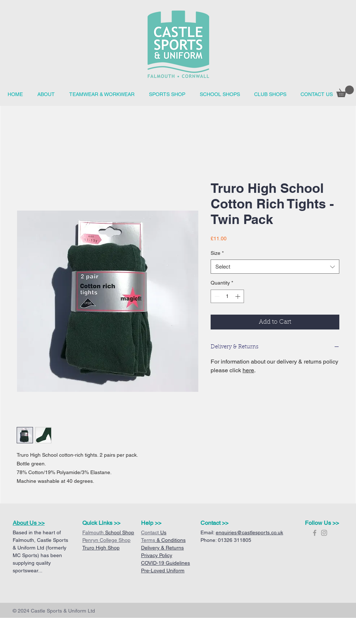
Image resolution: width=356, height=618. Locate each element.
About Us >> (29, 522)
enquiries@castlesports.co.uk (249, 532)
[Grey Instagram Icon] (324, 533)
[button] (220, 94)
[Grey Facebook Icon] (315, 533)
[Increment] (238, 296)
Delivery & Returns (162, 548)
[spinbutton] (227, 296)
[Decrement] (216, 296)
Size (217, 253)
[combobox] (275, 267)
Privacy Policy (156, 555)
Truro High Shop (101, 548)
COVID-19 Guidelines (165, 563)
